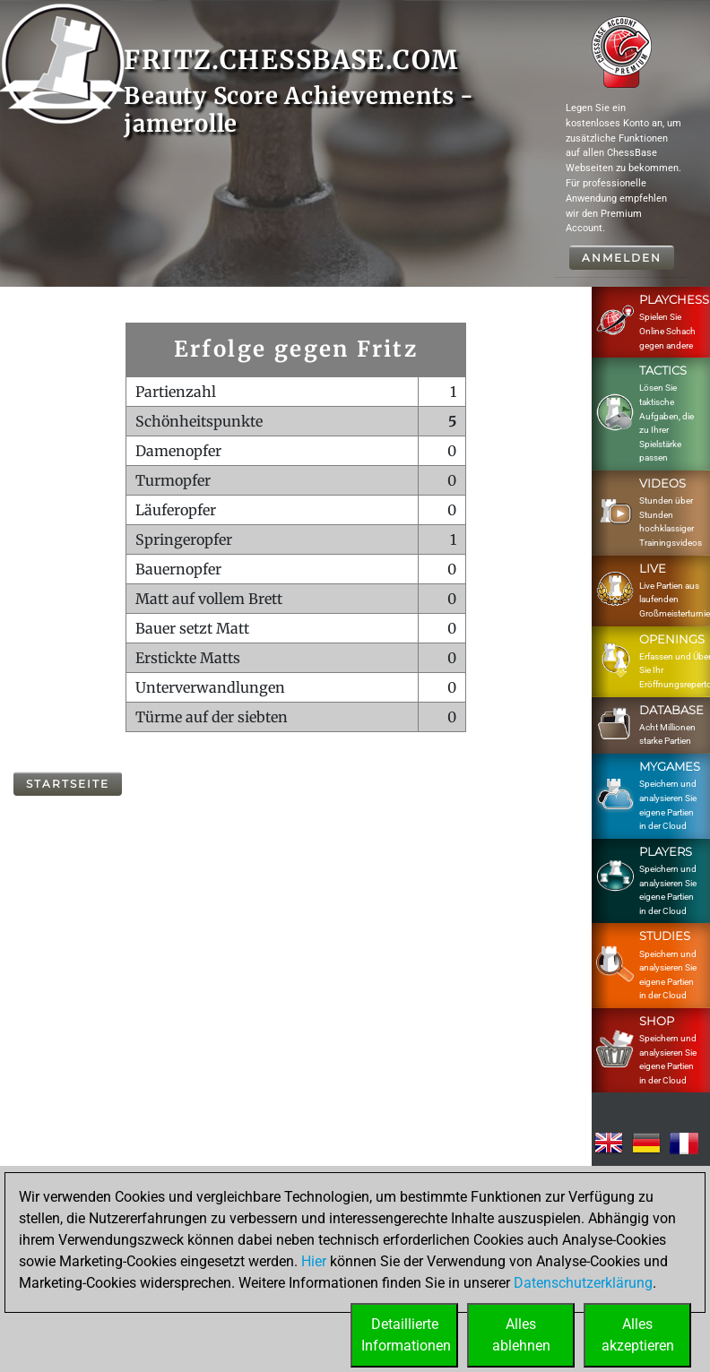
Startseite (67, 783)
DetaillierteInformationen (406, 1335)
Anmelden (622, 257)
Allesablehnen (521, 1335)
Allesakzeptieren (638, 1335)
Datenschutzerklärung (583, 1282)
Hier (313, 1261)
